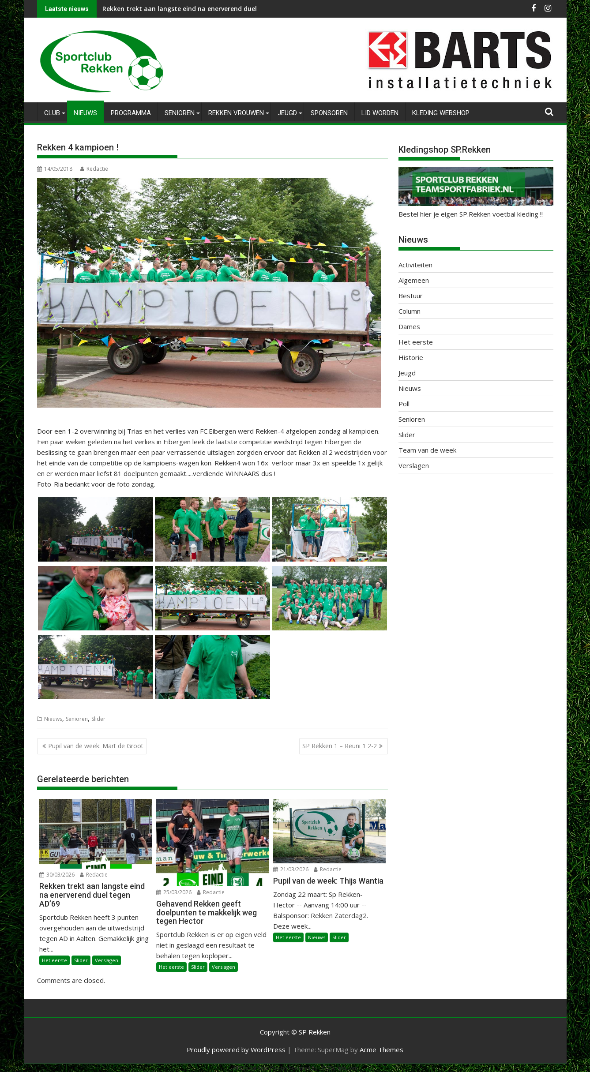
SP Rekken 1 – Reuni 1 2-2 (339, 746)
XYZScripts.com (339, 1068)
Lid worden (379, 113)
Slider (98, 719)
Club (52, 113)
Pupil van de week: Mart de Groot (95, 746)
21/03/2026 (290, 869)
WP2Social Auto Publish (260, 1068)
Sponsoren (329, 113)
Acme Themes (381, 1049)
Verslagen (106, 959)
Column (409, 311)
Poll (404, 403)
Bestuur (410, 295)
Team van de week (427, 450)
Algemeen (413, 280)
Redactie (94, 168)
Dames (409, 326)
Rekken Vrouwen (236, 113)
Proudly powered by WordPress (236, 1049)
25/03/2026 (174, 892)
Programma (131, 113)
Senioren (180, 113)
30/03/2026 (57, 874)
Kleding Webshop (441, 113)
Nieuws (85, 113)
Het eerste (54, 959)
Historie (410, 357)
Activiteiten (415, 264)
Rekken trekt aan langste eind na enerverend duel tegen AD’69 (198, 8)
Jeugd (287, 113)
